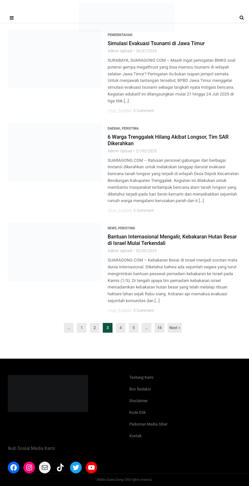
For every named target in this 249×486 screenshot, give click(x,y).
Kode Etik (137, 412)
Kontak (135, 436)
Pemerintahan (120, 35)
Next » (174, 328)
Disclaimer (138, 401)
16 (159, 328)
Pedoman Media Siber (148, 424)
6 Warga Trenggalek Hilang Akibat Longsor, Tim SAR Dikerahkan (168, 140)
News (112, 228)
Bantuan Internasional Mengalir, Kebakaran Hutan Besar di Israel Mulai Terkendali (172, 240)
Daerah (114, 128)
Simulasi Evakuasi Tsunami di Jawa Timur (156, 43)
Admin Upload (120, 51)
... (68, 328)
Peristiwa (130, 128)
